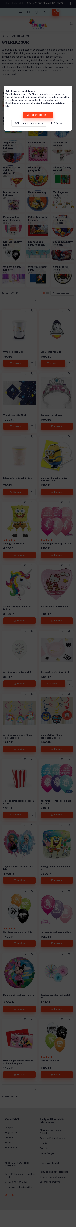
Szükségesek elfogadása (27, 123)
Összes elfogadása (36, 115)
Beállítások (56, 123)
